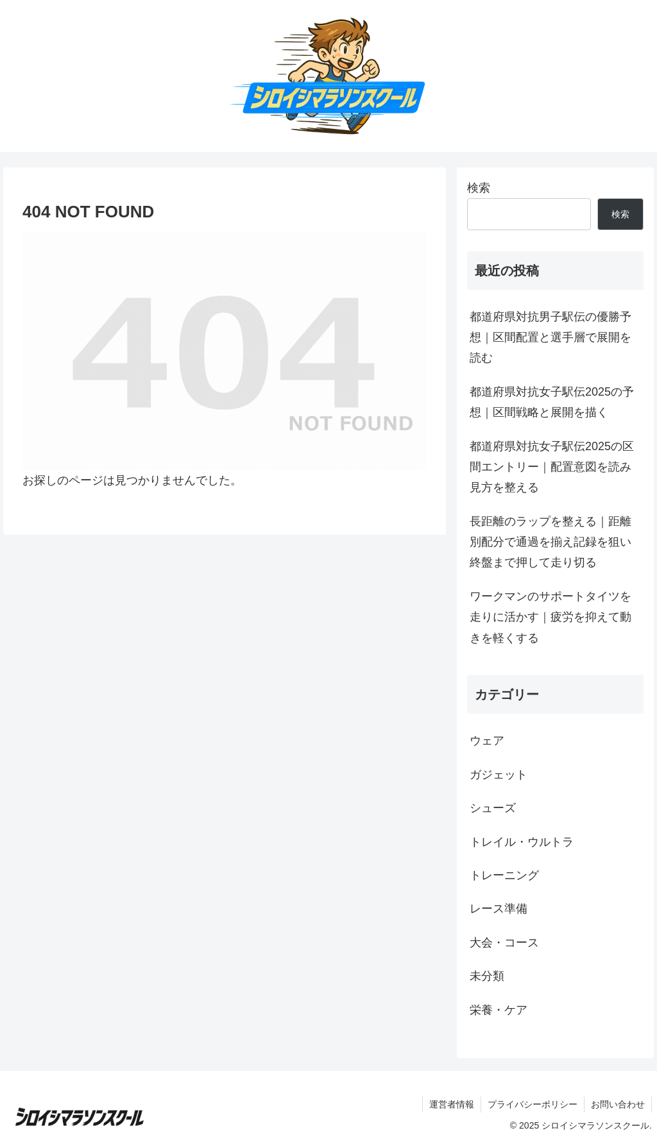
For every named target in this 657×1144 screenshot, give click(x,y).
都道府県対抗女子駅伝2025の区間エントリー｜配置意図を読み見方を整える (552, 467)
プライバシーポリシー (532, 1104)
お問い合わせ (618, 1104)
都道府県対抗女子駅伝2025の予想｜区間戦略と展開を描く (552, 402)
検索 (478, 187)
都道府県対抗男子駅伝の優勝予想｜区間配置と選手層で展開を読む (550, 337)
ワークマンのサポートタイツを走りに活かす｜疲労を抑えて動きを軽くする (550, 617)
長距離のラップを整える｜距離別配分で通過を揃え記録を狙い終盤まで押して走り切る (550, 542)
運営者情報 (451, 1104)
